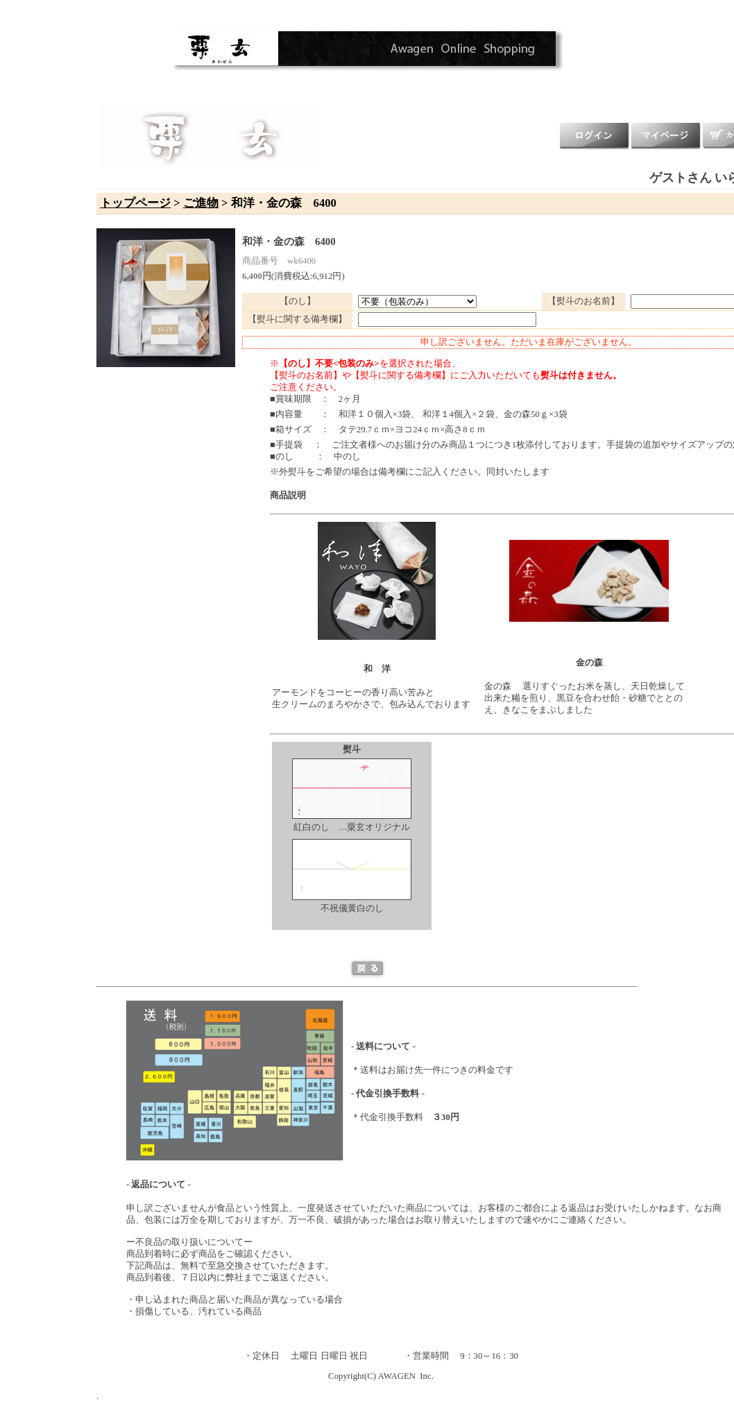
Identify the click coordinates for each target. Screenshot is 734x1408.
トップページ (135, 203)
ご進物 (201, 203)
